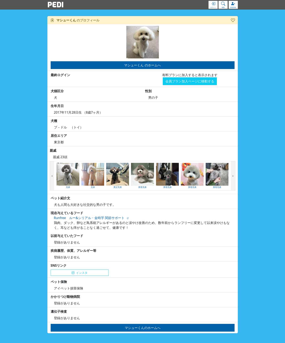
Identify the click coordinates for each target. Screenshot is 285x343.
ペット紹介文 (60, 198)
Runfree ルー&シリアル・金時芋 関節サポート (89, 218)
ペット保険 (59, 281)
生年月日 (57, 106)
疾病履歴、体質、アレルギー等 (73, 250)
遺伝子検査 (59, 311)
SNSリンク (59, 265)
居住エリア (59, 135)
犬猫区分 (57, 91)
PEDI (55, 5)
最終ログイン (60, 75)
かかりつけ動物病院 (65, 296)
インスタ (79, 273)
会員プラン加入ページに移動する (189, 81)
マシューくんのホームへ (143, 327)
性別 (148, 91)
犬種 (54, 120)
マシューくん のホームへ (142, 65)
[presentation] (52, 176)
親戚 (53, 150)
